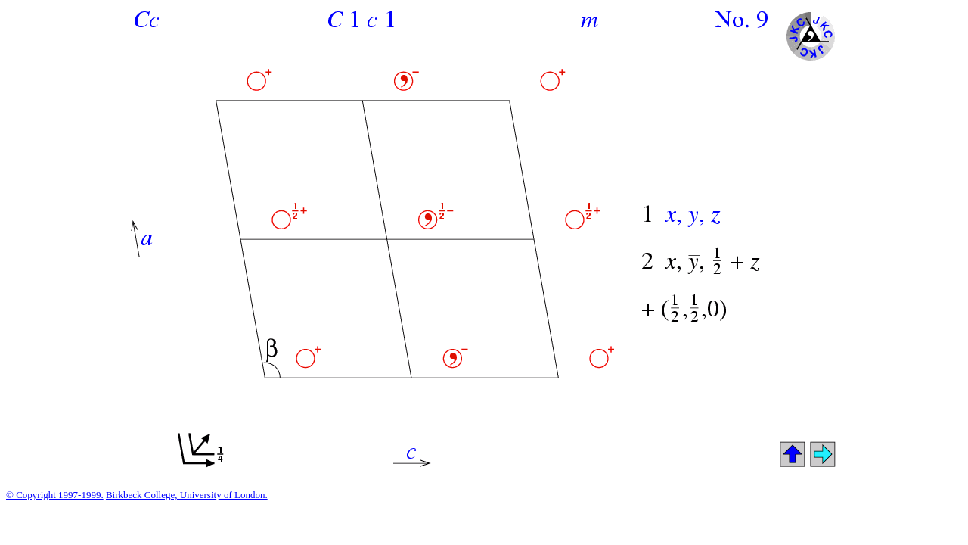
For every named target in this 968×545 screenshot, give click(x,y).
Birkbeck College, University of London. (187, 494)
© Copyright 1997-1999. (55, 494)
